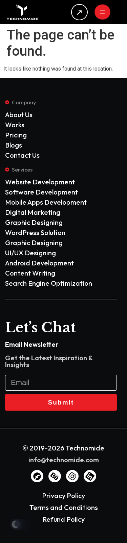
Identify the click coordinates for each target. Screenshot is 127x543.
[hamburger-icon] (102, 12)
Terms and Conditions (63, 507)
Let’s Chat (40, 327)
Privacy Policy (63, 495)
